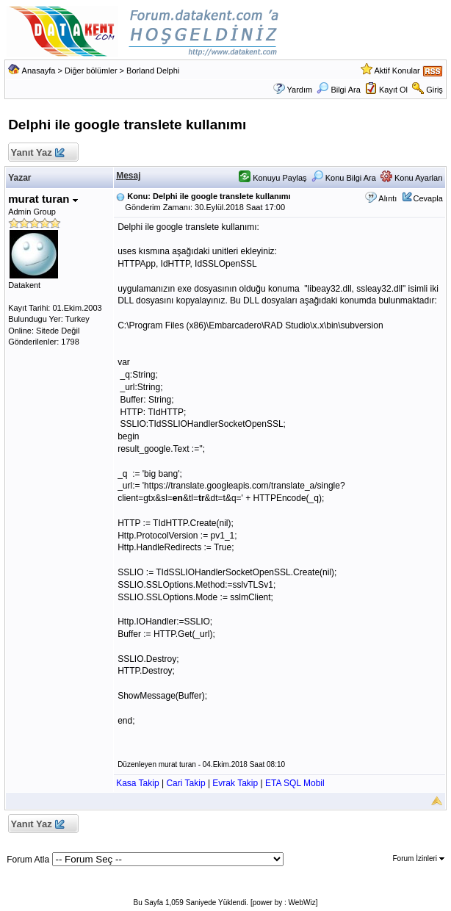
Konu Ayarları (411, 177)
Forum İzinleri (418, 858)
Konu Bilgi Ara (343, 177)
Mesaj (128, 175)
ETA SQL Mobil (295, 783)
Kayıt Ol (393, 89)
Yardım (300, 89)
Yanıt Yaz (37, 153)
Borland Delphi (152, 70)
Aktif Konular (396, 70)
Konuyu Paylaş (272, 177)
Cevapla (428, 198)
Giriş (434, 89)
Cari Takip (185, 783)
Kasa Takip (137, 783)
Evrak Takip (235, 783)
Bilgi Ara (338, 89)
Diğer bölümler (91, 70)
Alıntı (387, 198)
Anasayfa (39, 70)
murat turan (43, 198)
